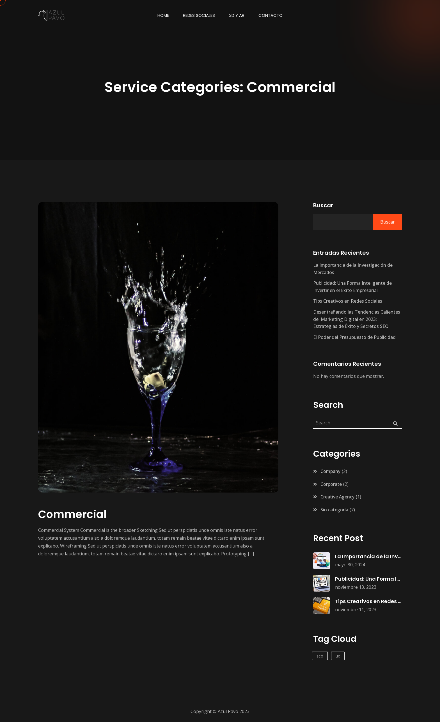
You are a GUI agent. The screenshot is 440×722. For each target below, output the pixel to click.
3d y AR (236, 15)
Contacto (270, 15)
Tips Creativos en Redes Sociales (347, 301)
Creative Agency (337, 497)
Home (163, 15)
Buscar (323, 205)
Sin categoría (334, 510)
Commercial (72, 514)
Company (330, 471)
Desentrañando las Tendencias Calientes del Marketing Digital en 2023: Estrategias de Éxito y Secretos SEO (356, 319)
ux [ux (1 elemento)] (338, 656)
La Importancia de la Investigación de (384, 556)
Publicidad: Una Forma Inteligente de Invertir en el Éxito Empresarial (352, 286)
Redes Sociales (199, 15)
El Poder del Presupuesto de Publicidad (354, 337)
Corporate (331, 484)
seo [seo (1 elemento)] (320, 656)
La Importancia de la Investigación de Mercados (353, 268)
